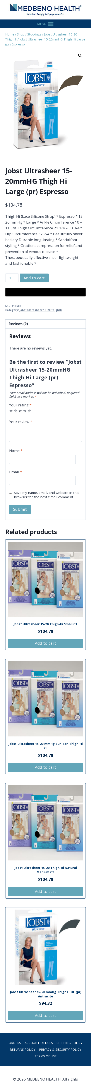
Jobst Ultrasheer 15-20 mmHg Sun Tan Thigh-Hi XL (45, 746)
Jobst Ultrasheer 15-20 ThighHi (40, 310)
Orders (15, 1043)
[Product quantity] (12, 278)
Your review (20, 421)
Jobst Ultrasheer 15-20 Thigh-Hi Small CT (45, 624)
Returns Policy (22, 1049)
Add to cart (34, 277)
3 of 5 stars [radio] (20, 411)
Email (15, 472)
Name (15, 450)
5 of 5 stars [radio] (29, 411)
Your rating (20, 405)
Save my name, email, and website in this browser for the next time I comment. (46, 495)
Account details (39, 1043)
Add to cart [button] (45, 643)
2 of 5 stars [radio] (15, 411)
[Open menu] (45, 23)
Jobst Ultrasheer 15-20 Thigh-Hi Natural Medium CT (45, 870)
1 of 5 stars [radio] (11, 411)
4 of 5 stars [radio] (25, 411)
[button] (80, 56)
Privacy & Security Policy (60, 1049)
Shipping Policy (69, 1043)
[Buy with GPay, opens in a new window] (45, 292)
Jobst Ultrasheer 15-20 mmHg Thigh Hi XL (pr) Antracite (45, 994)
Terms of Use (46, 1056)
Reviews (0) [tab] (18, 324)
